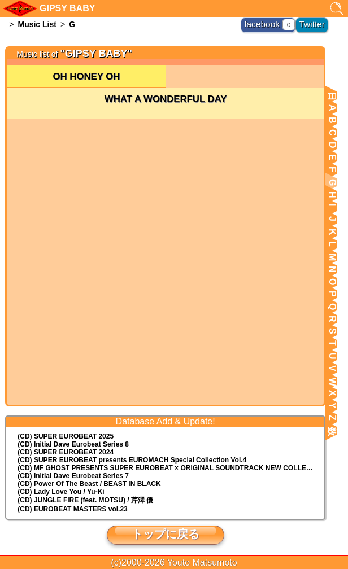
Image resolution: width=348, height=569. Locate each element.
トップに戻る (165, 534)
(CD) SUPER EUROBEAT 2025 (66, 436)
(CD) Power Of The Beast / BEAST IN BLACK (89, 484)
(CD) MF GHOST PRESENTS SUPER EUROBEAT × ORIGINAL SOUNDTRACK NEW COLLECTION (171, 468)
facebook (272, 23)
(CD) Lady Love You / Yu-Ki (61, 492)
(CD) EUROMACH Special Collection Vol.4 (132, 460)
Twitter (315, 23)
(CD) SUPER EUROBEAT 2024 (66, 452)
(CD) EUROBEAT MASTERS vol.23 (72, 509)
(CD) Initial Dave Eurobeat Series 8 (73, 444)
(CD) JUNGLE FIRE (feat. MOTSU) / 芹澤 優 (85, 500)
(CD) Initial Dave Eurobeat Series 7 (73, 476)
